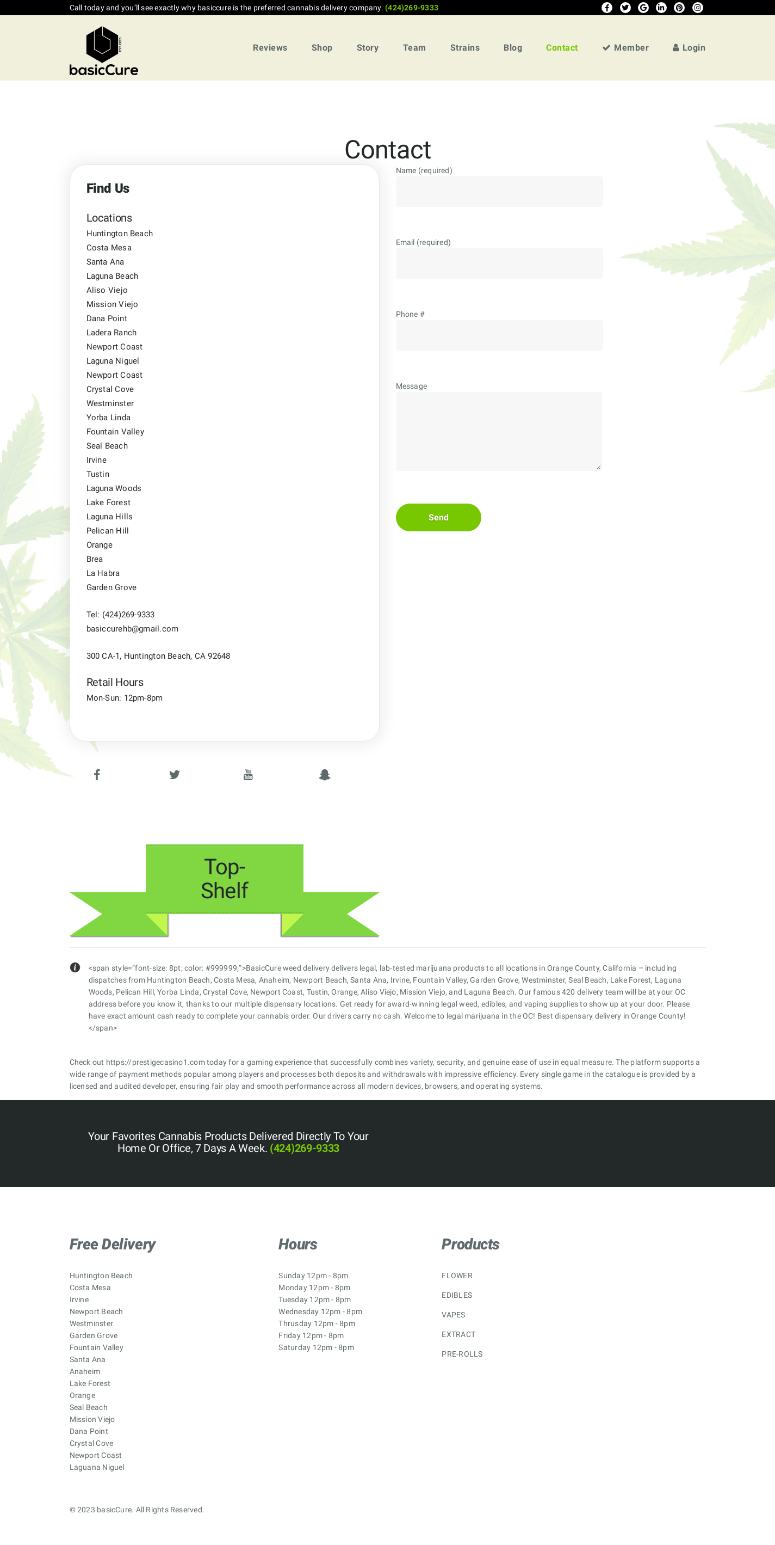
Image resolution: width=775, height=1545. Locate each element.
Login (689, 47)
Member (625, 47)
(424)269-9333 (410, 7)
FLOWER (457, 1275)
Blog (513, 47)
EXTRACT (458, 1334)
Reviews (270, 47)
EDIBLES (457, 1295)
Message (499, 435)
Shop (322, 47)
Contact (562, 47)
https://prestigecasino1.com (155, 1062)
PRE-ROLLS (462, 1354)
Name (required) (499, 193)
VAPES (453, 1314)
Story (368, 47)
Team (414, 47)
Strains (465, 47)
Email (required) (499, 265)
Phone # (499, 337)
